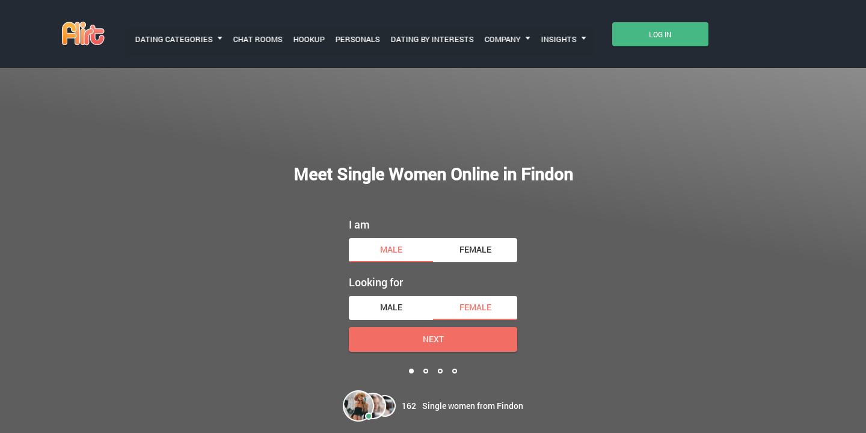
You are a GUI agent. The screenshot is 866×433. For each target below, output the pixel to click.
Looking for (376, 263)
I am (359, 205)
